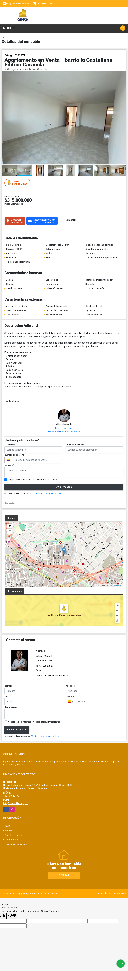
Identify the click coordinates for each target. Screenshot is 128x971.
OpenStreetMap (115, 585)
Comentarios (10, 707)
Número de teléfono (15, 455)
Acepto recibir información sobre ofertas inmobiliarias (34, 722)
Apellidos (71, 686)
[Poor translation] (12, 916)
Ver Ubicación (55, 615)
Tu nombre (10, 444)
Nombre (9, 686)
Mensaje (9, 465)
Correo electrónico (76, 444)
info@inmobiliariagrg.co (15, 803)
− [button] (10, 531)
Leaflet (97, 585)
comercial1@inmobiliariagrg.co (65, 431)
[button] (123, 74)
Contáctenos (11, 839)
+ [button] (10, 526)
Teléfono (71, 696)
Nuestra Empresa (14, 835)
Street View (18, 182)
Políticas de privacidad (16, 844)
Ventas (8, 830)
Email (7, 696)
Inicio (4, 37)
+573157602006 (65, 428)
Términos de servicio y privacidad (47, 493)
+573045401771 (44, 3)
